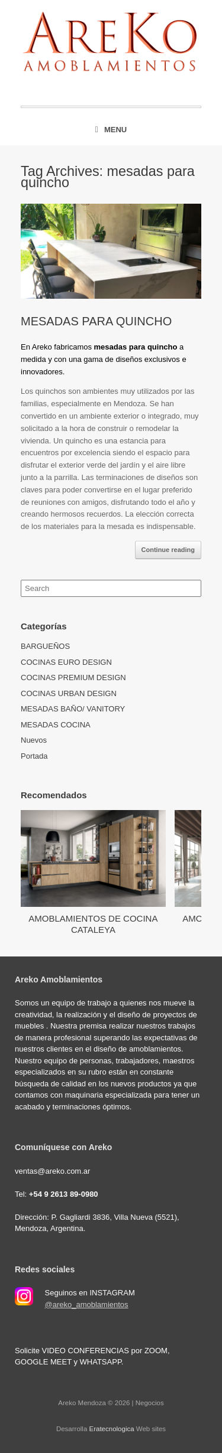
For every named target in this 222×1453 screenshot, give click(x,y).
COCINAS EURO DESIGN (66, 662)
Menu (111, 129)
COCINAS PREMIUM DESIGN (73, 677)
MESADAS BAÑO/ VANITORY (73, 708)
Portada (34, 756)
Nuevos (34, 740)
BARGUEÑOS (45, 646)
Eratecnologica (111, 1428)
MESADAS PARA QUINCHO (96, 321)
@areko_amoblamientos (86, 1304)
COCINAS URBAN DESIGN (69, 693)
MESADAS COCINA (56, 724)
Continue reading (168, 549)
